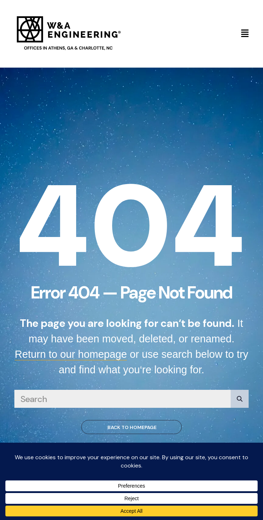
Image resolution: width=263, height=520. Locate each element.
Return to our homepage (71, 354)
